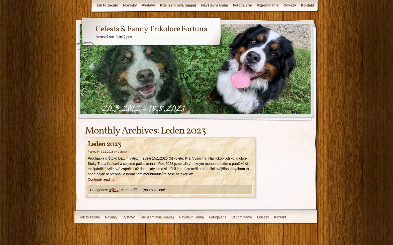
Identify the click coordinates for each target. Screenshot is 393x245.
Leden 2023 (104, 144)
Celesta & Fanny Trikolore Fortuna (151, 29)
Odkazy (289, 5)
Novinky (130, 5)
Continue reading (102, 179)
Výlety (113, 190)
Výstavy (148, 5)
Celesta (122, 151)
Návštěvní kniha (214, 5)
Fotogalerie (242, 5)
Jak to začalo (107, 5)
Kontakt (307, 5)
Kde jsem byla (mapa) (178, 5)
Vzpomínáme (267, 5)
